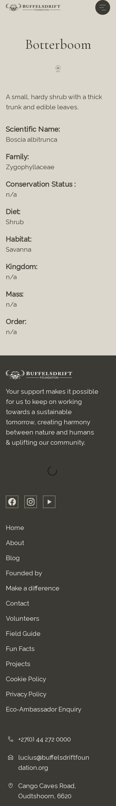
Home (15, 527)
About (15, 543)
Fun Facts (20, 649)
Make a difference (32, 588)
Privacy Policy (26, 694)
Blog (13, 558)
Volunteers (22, 618)
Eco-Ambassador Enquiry (43, 709)
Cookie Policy (26, 679)
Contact (17, 603)
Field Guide (23, 633)
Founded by (24, 573)
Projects (18, 664)
